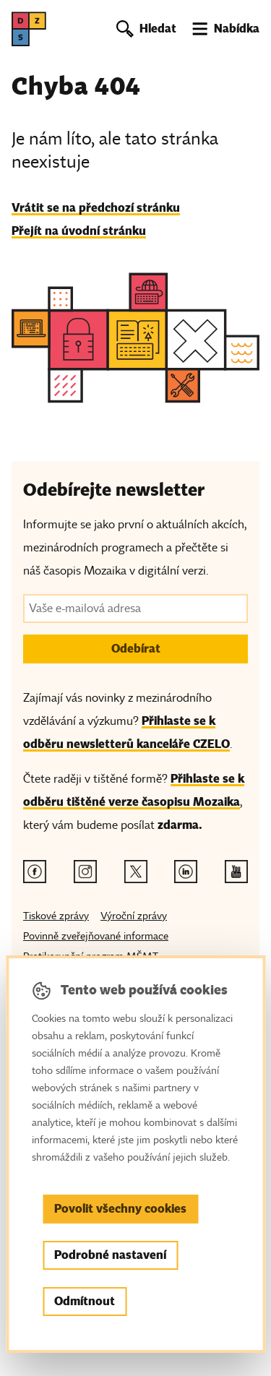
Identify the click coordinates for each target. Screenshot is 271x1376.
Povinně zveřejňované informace (95, 936)
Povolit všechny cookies (120, 1208)
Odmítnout (84, 1301)
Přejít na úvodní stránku (79, 230)
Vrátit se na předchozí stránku (96, 207)
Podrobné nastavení (110, 1255)
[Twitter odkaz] (135, 871)
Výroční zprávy (133, 916)
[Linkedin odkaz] (185, 871)
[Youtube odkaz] (236, 871)
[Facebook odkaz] (34, 871)
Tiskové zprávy (56, 916)
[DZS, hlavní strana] (29, 29)
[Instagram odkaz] (85, 871)
